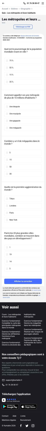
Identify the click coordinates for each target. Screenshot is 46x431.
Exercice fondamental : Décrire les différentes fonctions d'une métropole (11, 335)
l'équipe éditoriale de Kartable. (29, 36)
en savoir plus (36, 290)
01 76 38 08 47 (33, 3)
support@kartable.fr (14, 380)
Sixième (14, 9)
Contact (5, 416)
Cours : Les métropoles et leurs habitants (11, 315)
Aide (14, 416)
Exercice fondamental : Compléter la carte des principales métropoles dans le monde (11, 324)
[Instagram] (32, 425)
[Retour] (4, 3)
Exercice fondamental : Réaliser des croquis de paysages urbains (33, 331)
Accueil (5, 9)
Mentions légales (9, 420)
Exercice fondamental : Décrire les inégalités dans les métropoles (33, 323)
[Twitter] (26, 425)
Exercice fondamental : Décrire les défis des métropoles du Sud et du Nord (33, 341)
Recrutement (25, 420)
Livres (22, 416)
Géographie (25, 9)
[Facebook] (20, 425)
